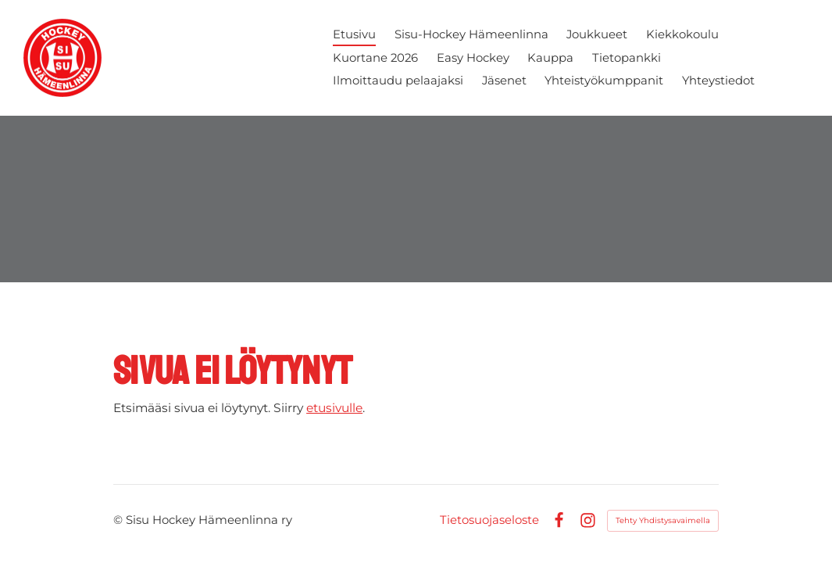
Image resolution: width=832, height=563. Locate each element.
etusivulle (334, 407)
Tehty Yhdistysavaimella (663, 520)
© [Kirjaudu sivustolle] (119, 520)
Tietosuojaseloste (489, 520)
